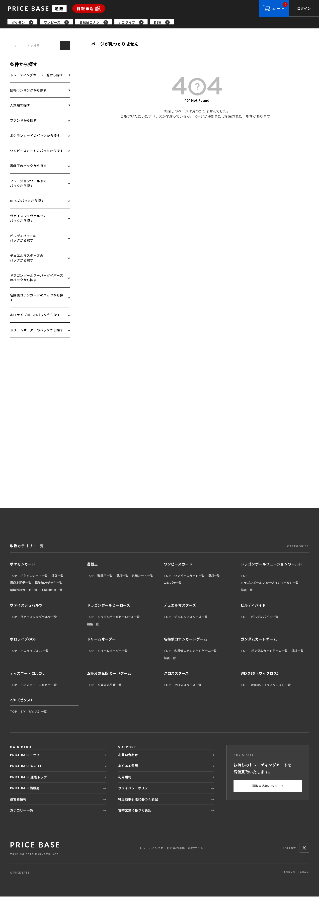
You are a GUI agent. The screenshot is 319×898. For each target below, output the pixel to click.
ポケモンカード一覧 (34, 577)
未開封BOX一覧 (52, 591)
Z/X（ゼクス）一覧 (33, 713)
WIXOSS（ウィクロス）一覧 (271, 686)
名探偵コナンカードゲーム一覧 (195, 652)
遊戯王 (92, 565)
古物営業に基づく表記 (134, 811)
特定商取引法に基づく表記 (138, 800)
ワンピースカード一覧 (189, 577)
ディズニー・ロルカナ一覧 (38, 686)
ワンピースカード (178, 565)
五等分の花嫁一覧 (109, 686)
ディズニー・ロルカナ (28, 674)
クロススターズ (176, 674)
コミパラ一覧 (173, 584)
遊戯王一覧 (104, 577)
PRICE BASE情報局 (25, 789)
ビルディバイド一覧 (264, 618)
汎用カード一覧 (142, 577)
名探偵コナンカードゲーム (185, 640)
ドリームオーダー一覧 (112, 652)
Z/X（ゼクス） (22, 701)
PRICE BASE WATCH (26, 767)
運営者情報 (18, 800)
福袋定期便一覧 (20, 584)
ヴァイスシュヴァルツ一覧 (38, 618)
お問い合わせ (128, 756)
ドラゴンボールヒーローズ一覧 (118, 618)
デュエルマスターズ (180, 606)
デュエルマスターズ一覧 (191, 618)
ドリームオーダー (101, 640)
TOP (13, 577)
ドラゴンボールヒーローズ (108, 606)
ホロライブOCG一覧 (34, 652)
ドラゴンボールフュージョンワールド (272, 565)
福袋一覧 (57, 577)
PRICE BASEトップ (25, 756)
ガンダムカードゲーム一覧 (269, 652)
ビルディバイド (253, 606)
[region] (163, 22)
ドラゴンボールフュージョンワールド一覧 (270, 584)
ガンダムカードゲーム (259, 640)
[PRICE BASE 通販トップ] (35, 849)
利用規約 (124, 778)
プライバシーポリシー (134, 789)
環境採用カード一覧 (24, 591)
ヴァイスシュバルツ (26, 606)
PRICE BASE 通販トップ (28, 778)
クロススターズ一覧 (188, 686)
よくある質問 (128, 767)
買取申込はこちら (267, 787)
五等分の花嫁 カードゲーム (109, 674)
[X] (304, 849)
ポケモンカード (22, 565)
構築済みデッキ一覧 (49, 584)
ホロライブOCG (23, 640)
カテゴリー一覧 (21, 811)
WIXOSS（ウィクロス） (261, 674)
